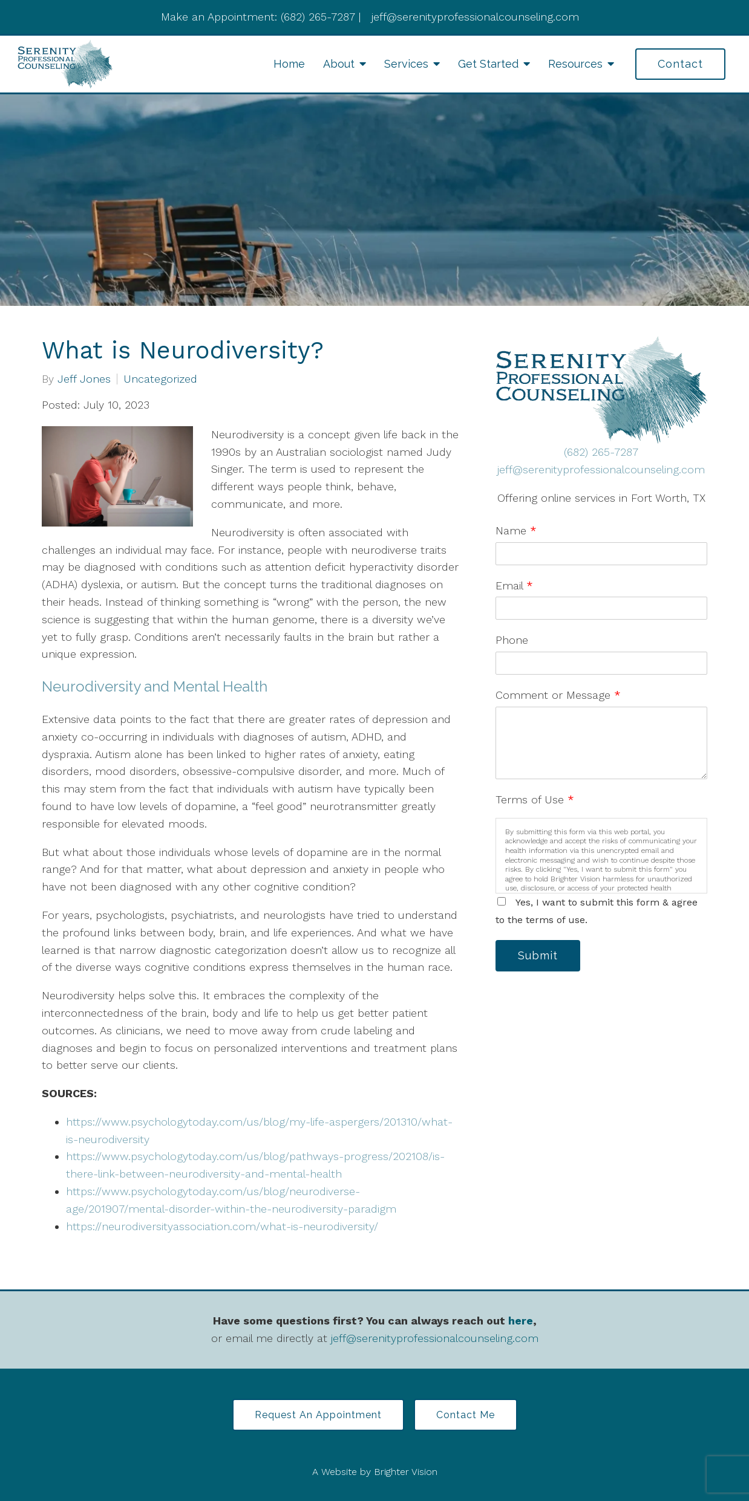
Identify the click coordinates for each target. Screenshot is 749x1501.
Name (516, 530)
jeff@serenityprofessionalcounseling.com (601, 469)
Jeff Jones (84, 379)
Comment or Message (558, 695)
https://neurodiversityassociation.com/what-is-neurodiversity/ (222, 1226)
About (339, 63)
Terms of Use (535, 799)
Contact (680, 63)
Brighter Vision (405, 1471)
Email (514, 585)
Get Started (488, 63)
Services (406, 63)
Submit (538, 955)
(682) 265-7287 (601, 452)
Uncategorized (160, 379)
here (520, 1320)
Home (289, 63)
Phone (512, 640)
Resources (575, 63)
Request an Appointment (318, 1415)
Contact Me (465, 1415)
